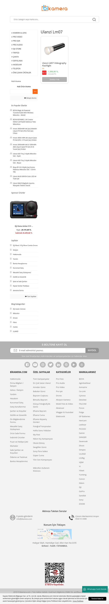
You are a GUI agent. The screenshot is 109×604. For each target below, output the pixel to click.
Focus (81, 408)
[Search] (54, 19)
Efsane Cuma (39, 415)
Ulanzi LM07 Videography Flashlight (54, 64)
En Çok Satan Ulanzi (42, 383)
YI (80, 466)
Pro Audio (60, 383)
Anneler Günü (39, 387)
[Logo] (54, 7)
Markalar (14, 446)
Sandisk (82, 495)
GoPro (82, 491)
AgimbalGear (85, 383)
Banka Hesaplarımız (19, 461)
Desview (82, 399)
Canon (82, 479)
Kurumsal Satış (16, 402)
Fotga (81, 412)
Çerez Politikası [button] (78, 601)
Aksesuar (60, 408)
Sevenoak (83, 441)
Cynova (82, 395)
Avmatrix (83, 387)
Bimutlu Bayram (40, 399)
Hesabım (14, 398)
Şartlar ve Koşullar (18, 411)
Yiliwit (81, 470)
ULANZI (82, 454)
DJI (80, 487)
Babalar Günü (39, 391)
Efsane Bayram (39, 411)
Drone (59, 395)
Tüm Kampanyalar (41, 379)
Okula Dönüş (39, 443)
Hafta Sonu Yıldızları (42, 430)
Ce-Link (82, 391)
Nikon (81, 483)
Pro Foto (60, 379)
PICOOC (82, 429)
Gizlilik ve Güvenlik (18, 415)
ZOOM (82, 504)
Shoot (81, 445)
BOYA (81, 379)
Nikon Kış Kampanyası (43, 438)
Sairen (82, 433)
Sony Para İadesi (40, 451)
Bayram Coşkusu (40, 395)
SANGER (82, 437)
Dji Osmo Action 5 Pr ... (24, 226)
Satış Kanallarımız (18, 406)
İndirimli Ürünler (17, 437)
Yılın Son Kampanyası (42, 459)
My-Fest (36, 434)
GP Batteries (84, 416)
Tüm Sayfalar (30, 296)
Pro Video (60, 387)
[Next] (37, 215)
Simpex (82, 449)
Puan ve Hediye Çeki (19, 441)
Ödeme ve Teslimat (18, 457)
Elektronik (60, 416)
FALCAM (82, 404)
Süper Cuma (38, 455)
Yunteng (82, 474)
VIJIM (81, 462)
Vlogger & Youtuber (65, 412)
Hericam (83, 420)
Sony (81, 499)
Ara (35, 91)
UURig (82, 458)
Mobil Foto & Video (64, 404)
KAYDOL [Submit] (92, 350)
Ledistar (82, 424)
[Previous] (10, 215)
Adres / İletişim (16, 390)
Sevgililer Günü (39, 447)
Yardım (13, 394)
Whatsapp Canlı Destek (94, 589)
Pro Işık (59, 391)
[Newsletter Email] (47, 350)
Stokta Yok (54, 79)
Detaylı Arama (30, 98)
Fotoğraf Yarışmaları (42, 426)
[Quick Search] (20, 91)
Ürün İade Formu (17, 433)
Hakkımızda (15, 379)
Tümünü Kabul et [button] (97, 599)
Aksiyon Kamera (63, 399)
